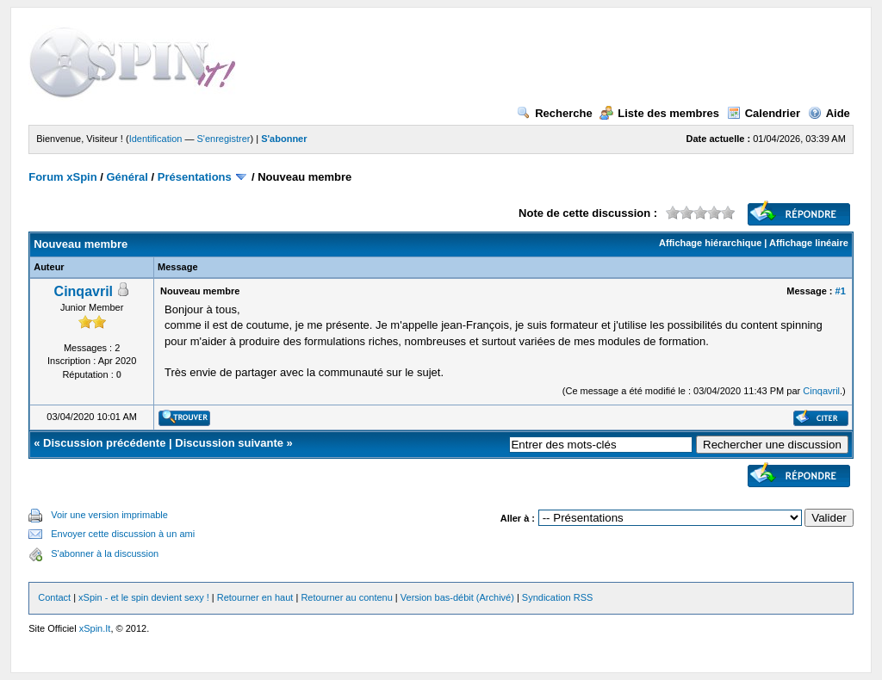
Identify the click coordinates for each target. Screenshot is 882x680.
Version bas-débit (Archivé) (457, 597)
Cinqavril (83, 291)
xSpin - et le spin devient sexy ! (143, 597)
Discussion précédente (104, 442)
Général (127, 176)
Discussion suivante (229, 442)
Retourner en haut (255, 597)
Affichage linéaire (808, 243)
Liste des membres (659, 113)
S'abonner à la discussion (104, 553)
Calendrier (763, 113)
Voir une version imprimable (109, 515)
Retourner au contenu (346, 597)
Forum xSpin (62, 176)
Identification (156, 138)
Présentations (195, 176)
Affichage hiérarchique (710, 243)
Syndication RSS (557, 597)
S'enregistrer (224, 138)
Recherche (554, 113)
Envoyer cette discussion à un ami (123, 534)
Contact (54, 597)
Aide (829, 113)
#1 (840, 291)
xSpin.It (95, 628)
